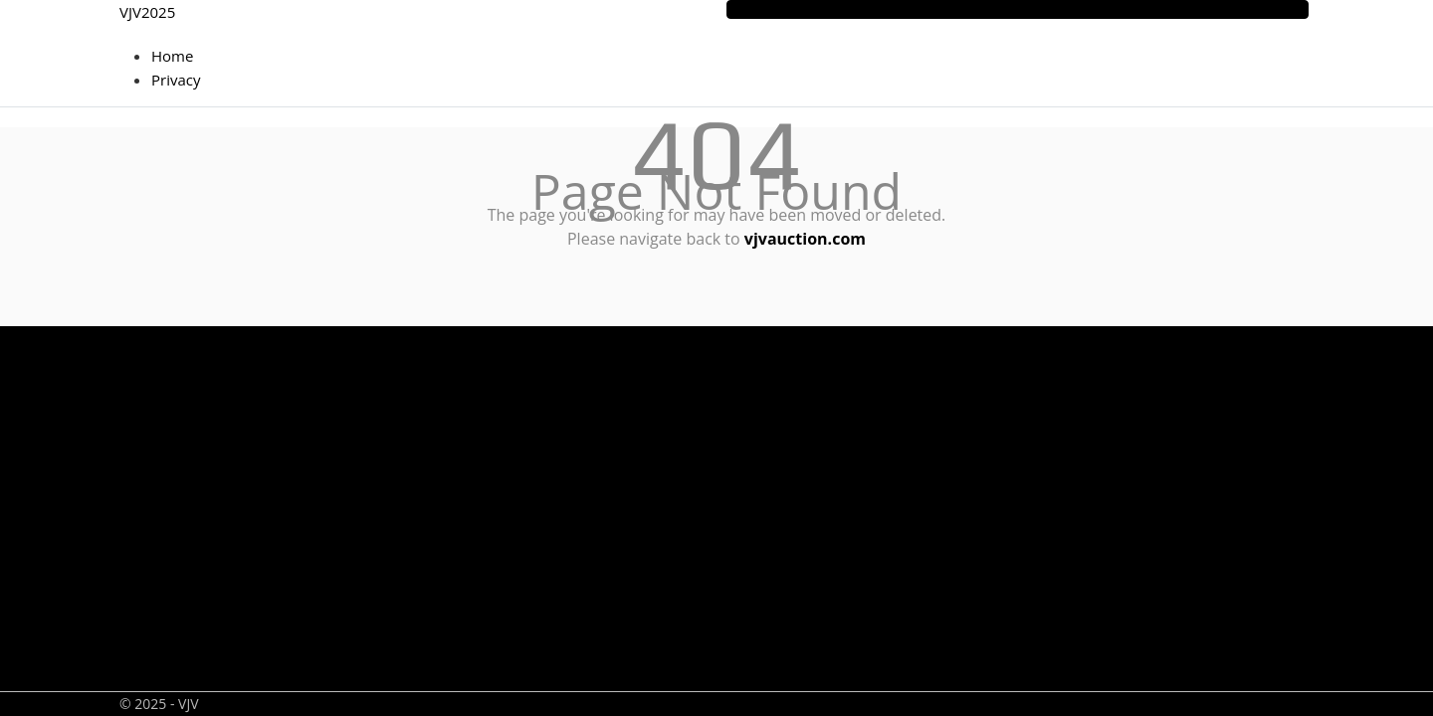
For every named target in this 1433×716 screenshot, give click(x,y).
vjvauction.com (805, 239)
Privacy (175, 80)
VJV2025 (147, 12)
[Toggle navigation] (1017, 9)
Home (172, 56)
